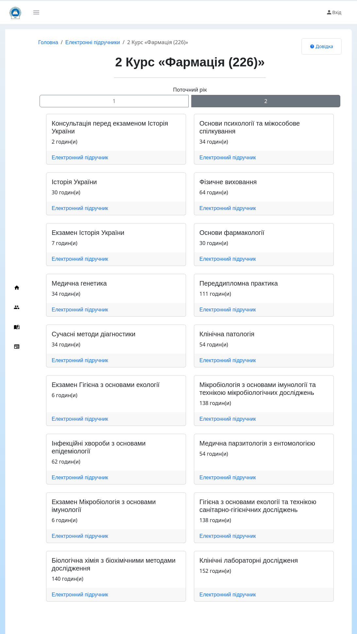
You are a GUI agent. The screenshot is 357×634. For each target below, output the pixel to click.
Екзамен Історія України (88, 232)
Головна (48, 42)
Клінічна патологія (226, 334)
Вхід (333, 12)
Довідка (321, 46)
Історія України (74, 181)
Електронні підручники (92, 42)
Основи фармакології (231, 232)
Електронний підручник (80, 157)
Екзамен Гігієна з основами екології (106, 384)
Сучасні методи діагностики (93, 334)
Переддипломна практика (238, 283)
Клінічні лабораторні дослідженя (248, 560)
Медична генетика (79, 283)
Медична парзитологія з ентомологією (257, 443)
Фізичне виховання (228, 181)
